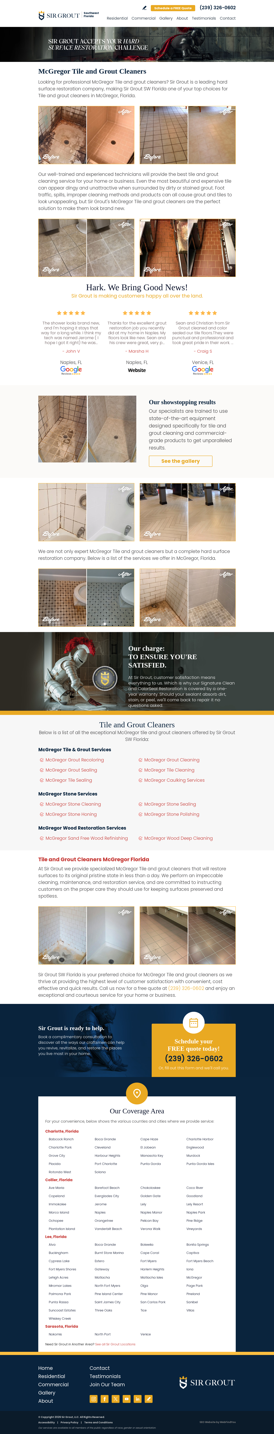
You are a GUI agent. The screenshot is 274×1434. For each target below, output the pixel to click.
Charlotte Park (60, 1147)
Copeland (57, 1196)
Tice (143, 1310)
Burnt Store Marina (109, 1253)
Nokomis (55, 1334)
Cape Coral (149, 1253)
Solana (100, 1172)
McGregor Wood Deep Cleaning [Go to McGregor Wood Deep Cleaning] (178, 838)
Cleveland (103, 1147)
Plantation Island (62, 1229)
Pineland (193, 1294)
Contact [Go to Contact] (228, 18)
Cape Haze (149, 1139)
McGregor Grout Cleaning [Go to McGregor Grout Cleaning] (172, 760)
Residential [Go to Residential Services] (117, 18)
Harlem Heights (152, 1269)
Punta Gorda (150, 1164)
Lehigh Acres (58, 1277)
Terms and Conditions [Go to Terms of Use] (98, 1422)
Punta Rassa (58, 1302)
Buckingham (58, 1253)
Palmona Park (60, 1294)
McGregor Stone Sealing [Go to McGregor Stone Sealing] (170, 804)
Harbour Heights (107, 1155)
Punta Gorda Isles (200, 1164)
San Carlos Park (152, 1302)
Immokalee (57, 1204)
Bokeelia (146, 1244)
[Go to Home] (69, 15)
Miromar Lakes (60, 1285)
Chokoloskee (150, 1188)
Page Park (194, 1285)
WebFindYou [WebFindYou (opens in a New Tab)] (228, 1422)
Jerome (101, 1204)
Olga (144, 1285)
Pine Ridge (194, 1220)
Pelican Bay (149, 1220)
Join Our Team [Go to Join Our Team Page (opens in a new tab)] (107, 1384)
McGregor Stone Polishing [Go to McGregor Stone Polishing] (171, 814)
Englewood (195, 1147)
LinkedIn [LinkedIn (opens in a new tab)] (138, 1399)
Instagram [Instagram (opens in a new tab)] (94, 1399)
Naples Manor (151, 1212)
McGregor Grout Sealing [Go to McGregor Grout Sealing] (71, 770)
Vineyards (194, 1229)
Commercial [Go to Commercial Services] (144, 18)
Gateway (102, 1269)
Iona (189, 1269)
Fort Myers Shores (62, 1269)
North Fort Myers (107, 1285)
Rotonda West (60, 1172)
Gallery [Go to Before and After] (166, 18)
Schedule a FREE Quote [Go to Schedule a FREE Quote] (173, 8)
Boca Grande (105, 1139)
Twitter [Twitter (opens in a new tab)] (116, 1399)
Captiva (192, 1253)
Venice (145, 1334)
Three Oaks (103, 1310)
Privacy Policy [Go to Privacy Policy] (69, 1422)
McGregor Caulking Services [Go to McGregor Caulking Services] (174, 780)
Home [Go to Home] (45, 1368)
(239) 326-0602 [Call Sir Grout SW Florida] (218, 8)
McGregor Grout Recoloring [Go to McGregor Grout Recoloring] (75, 760)
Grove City (57, 1155)
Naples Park (195, 1212)
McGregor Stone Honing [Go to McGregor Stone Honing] (71, 814)
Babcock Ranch (61, 1139)
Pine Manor (149, 1294)
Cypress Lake (59, 1261)
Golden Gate (150, 1196)
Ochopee (56, 1220)
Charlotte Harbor (200, 1139)
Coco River (194, 1188)
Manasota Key (151, 1155)
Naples (100, 1212)
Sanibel (192, 1302)
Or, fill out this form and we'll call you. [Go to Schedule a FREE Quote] (194, 1068)
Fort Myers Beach (199, 1261)
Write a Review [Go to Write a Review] (144, 8)
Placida (55, 1164)
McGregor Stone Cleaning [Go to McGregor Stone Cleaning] (73, 804)
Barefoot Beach (107, 1188)
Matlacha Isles (151, 1277)
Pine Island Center (109, 1294)
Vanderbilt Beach (108, 1229)
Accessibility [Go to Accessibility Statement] (46, 1422)
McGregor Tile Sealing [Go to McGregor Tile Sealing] (69, 780)
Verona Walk (150, 1229)
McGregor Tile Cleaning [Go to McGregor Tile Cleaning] (169, 770)
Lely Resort (194, 1204)
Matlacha (102, 1277)
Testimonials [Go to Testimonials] (204, 18)
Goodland (194, 1196)
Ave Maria (56, 1188)
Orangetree (104, 1220)
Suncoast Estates (62, 1310)
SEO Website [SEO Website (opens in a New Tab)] (208, 1422)
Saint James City (108, 1302)
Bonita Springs (197, 1244)
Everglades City (107, 1196)
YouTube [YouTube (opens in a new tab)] (127, 1399)
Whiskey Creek (60, 1318)
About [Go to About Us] (182, 18)
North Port (103, 1334)
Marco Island (59, 1212)
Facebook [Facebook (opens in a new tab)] (105, 1399)
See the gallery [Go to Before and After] (180, 461)
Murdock (193, 1155)
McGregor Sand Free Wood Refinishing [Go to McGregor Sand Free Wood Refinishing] (87, 838)
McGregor (194, 1277)
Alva (52, 1244)
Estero (99, 1261)
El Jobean (148, 1147)
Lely (143, 1204)
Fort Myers (148, 1261)
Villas (190, 1310)
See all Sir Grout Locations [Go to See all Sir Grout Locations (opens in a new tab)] (115, 1344)
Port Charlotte (106, 1164)
